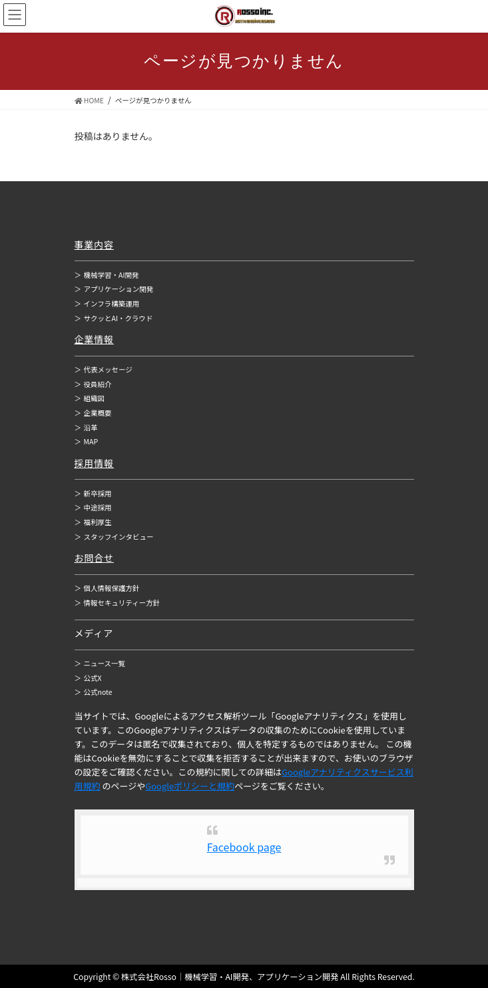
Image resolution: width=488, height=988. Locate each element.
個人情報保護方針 (107, 588)
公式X (88, 678)
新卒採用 (93, 493)
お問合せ (95, 557)
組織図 (90, 398)
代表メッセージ (103, 369)
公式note (94, 692)
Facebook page (244, 847)
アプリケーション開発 (114, 289)
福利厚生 (93, 522)
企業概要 (93, 413)
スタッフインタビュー (114, 537)
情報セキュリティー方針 (117, 603)
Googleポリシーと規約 (189, 785)
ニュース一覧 (100, 663)
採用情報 (95, 463)
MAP (87, 441)
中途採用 (93, 507)
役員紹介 (93, 384)
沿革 (86, 427)
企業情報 (95, 339)
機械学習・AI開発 (107, 275)
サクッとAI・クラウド (114, 318)
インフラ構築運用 (107, 303)
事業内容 (95, 244)
